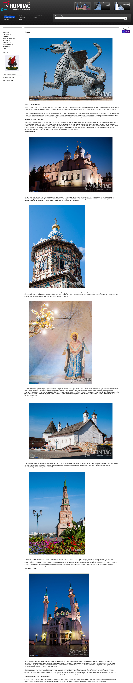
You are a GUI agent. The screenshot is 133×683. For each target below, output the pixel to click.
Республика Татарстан (39, 28)
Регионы (31, 28)
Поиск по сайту (59, 16)
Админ (36, 99)
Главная (26, 28)
